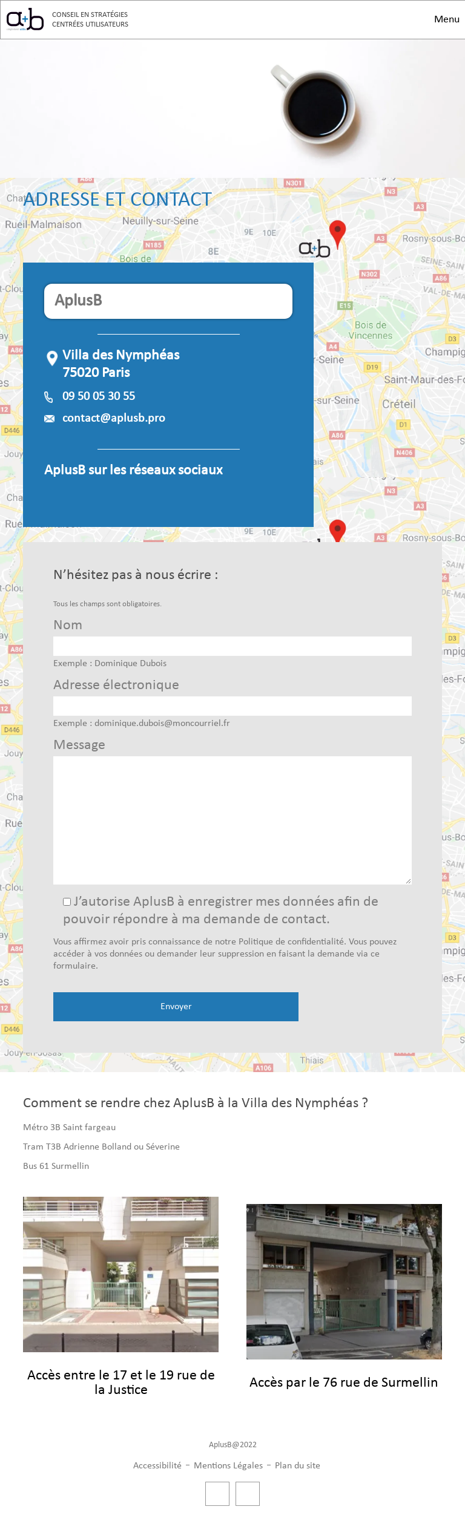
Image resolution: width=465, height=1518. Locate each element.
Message (79, 745)
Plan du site (297, 1466)
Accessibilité (157, 1466)
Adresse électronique (116, 685)
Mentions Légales (228, 1466)
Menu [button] (447, 19)
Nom (67, 625)
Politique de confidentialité (291, 942)
